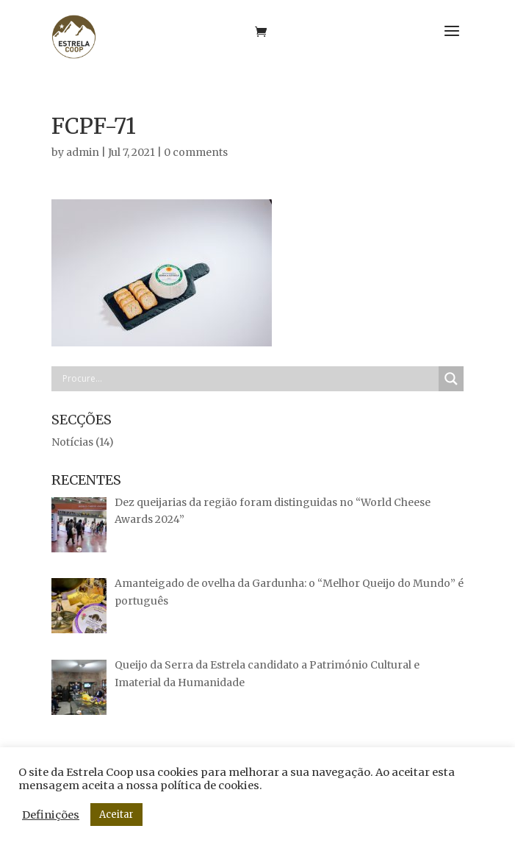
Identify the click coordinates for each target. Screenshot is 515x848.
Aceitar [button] (116, 814)
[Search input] (248, 378)
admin (82, 152)
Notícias (72, 442)
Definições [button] (50, 815)
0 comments (196, 152)
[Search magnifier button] (451, 378)
